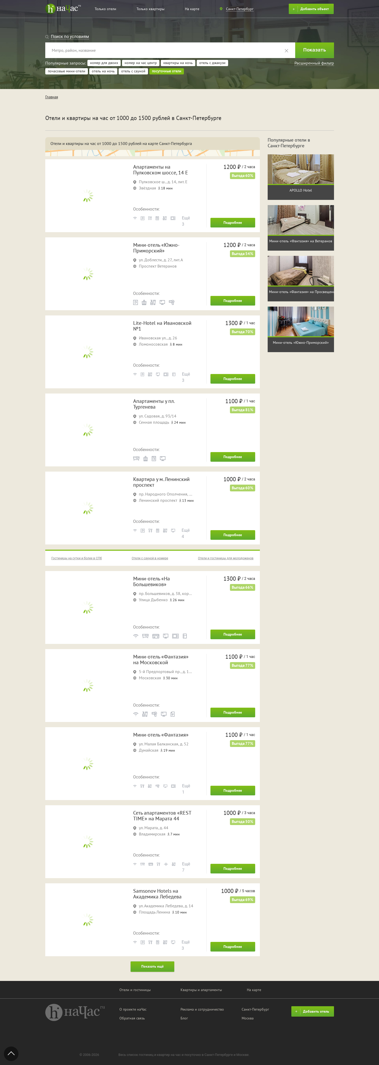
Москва (248, 1018)
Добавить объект (310, 9)
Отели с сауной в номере (150, 558)
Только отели (105, 9)
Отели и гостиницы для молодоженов (225, 558)
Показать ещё (152, 966)
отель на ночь (103, 71)
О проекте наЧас (132, 1009)
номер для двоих (104, 62)
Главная (51, 96)
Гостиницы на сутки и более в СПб (77, 558)
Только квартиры (150, 9)
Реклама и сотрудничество (202, 1009)
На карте (192, 9)
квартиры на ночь (178, 62)
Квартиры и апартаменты (201, 989)
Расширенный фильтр (314, 63)
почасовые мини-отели (66, 71)
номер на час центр (141, 62)
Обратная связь (132, 1018)
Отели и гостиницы (135, 989)
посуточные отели (166, 71)
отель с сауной (133, 71)
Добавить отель (311, 1012)
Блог (184, 1018)
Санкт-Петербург (255, 1009)
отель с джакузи (212, 62)
